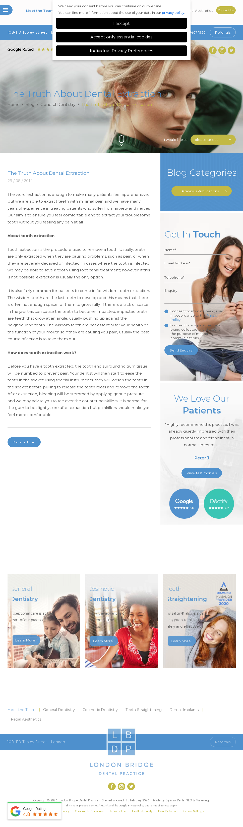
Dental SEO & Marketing (193, 800)
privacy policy (173, 13)
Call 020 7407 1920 (190, 742)
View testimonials (202, 473)
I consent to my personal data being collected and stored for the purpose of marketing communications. (196, 331)
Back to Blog (24, 442)
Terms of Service (159, 805)
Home (13, 104)
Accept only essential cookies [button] (121, 36)
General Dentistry (58, 104)
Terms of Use (117, 811)
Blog (30, 104)
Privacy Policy (136, 805)
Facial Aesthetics (199, 11)
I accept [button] (121, 23)
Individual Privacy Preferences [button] (121, 50)
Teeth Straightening (144, 709)
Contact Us (226, 10)
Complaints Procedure (89, 811)
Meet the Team (40, 11)
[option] (201, 429)
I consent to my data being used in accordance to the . (197, 315)
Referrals (222, 32)
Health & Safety (142, 811)
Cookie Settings (194, 811)
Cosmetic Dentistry (100, 709)
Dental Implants (184, 709)
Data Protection (167, 811)
